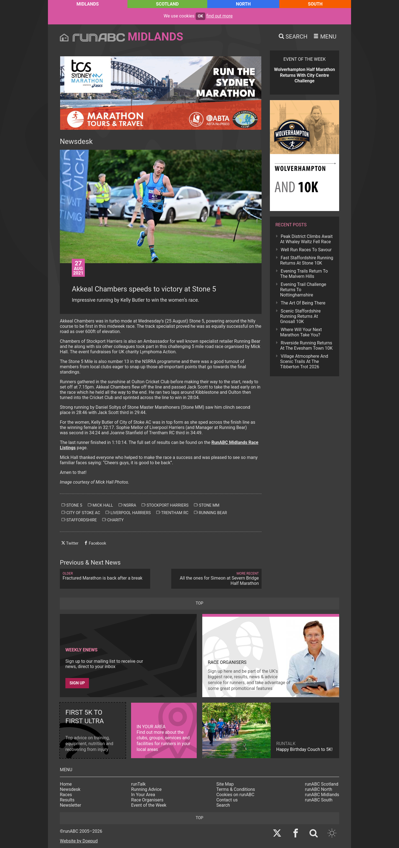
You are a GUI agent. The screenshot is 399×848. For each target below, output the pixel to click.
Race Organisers (147, 800)
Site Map (225, 784)
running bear (210, 512)
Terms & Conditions (235, 789)
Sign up (77, 683)
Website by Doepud (79, 841)
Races (66, 794)
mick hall (100, 505)
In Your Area (143, 794)
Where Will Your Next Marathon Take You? (301, 332)
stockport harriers (165, 505)
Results (67, 800)
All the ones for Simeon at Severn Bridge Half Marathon (216, 579)
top (199, 603)
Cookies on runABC (235, 794)
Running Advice (146, 789)
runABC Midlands (322, 794)
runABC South (318, 800)
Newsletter (70, 805)
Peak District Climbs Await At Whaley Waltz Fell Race (306, 239)
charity (113, 519)
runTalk (138, 784)
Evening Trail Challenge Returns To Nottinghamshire (303, 290)
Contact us (227, 800)
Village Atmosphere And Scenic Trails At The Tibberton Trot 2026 (304, 361)
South (315, 4)
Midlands (87, 4)
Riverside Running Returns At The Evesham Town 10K (306, 345)
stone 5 (72, 505)
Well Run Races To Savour (306, 249)
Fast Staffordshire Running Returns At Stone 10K (306, 260)
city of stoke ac (81, 512)
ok (200, 16)
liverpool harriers (128, 512)
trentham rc (172, 512)
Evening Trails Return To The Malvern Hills (304, 273)
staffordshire (79, 519)
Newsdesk (70, 789)
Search (223, 805)
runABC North (318, 789)
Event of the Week (148, 805)
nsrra (127, 505)
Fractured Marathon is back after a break (105, 576)
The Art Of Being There (303, 303)
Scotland (167, 4)
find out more (219, 16)
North (243, 4)
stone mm (206, 505)
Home (66, 784)
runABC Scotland (322, 784)
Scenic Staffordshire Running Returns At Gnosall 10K (300, 316)
